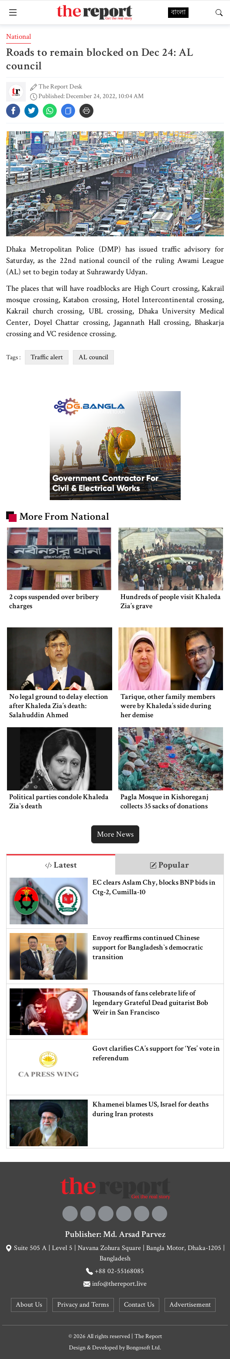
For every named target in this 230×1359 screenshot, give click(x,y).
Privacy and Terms (83, 1304)
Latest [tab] (61, 865)
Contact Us (139, 1304)
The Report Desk (60, 86)
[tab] (61, 864)
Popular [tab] (169, 865)
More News (115, 834)
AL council (93, 357)
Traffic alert (47, 357)
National (18, 36)
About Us (29, 1304)
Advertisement (190, 1304)
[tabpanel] (115, 1011)
